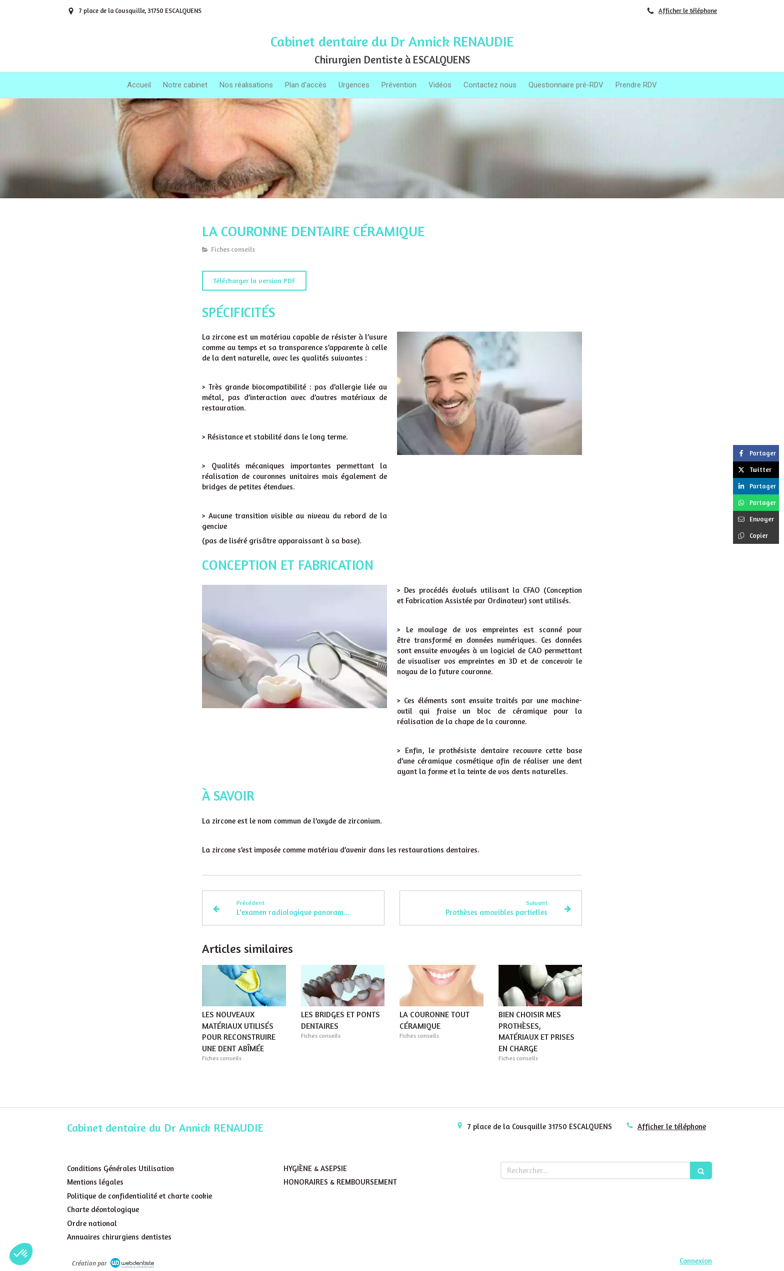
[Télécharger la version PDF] (254, 281)
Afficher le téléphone (687, 10)
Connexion (696, 1261)
